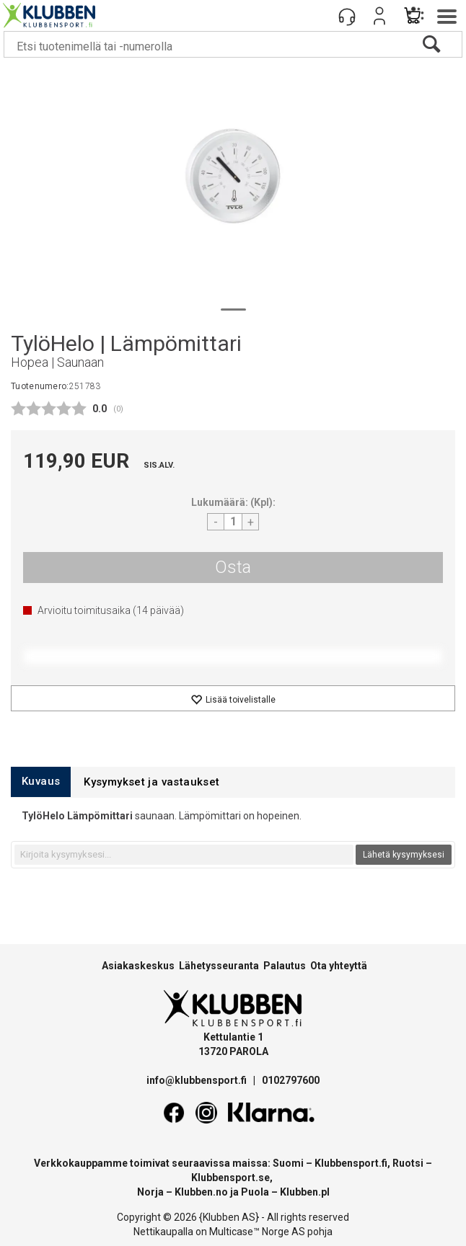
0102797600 (291, 1080)
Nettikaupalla (163, 1231)
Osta (233, 567)
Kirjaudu (379, 15)
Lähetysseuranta (219, 965)
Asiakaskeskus (138, 965)
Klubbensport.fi (351, 1163)
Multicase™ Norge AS (257, 1231)
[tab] (41, 781)
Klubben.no (201, 1192)
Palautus (284, 965)
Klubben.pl (305, 1192)
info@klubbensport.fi (197, 1080)
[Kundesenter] (347, 16)
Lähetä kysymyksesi (403, 855)
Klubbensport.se (230, 1177)
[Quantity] (233, 521)
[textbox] (184, 854)
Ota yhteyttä (338, 965)
